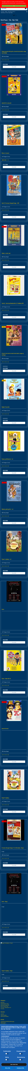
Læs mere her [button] (14, 1064)
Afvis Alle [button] (7, 1068)
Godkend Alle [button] (20, 1068)
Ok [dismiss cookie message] (14, 5)
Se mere (2, 1008)
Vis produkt (14, 66)
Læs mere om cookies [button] (20, 3)
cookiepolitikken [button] (5, 1036)
